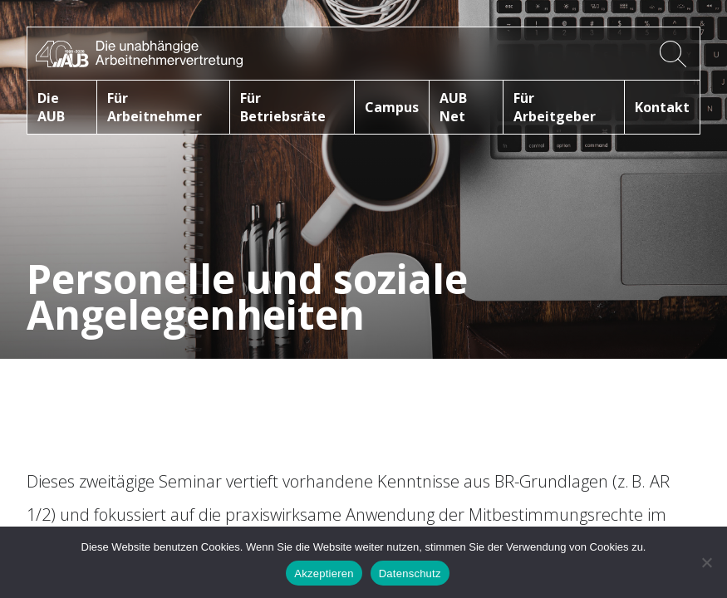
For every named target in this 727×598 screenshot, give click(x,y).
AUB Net (453, 107)
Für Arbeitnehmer (154, 107)
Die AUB (51, 107)
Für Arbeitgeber (554, 107)
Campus (392, 107)
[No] (706, 562)
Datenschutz (410, 573)
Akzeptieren (323, 573)
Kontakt (662, 107)
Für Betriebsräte (283, 107)
